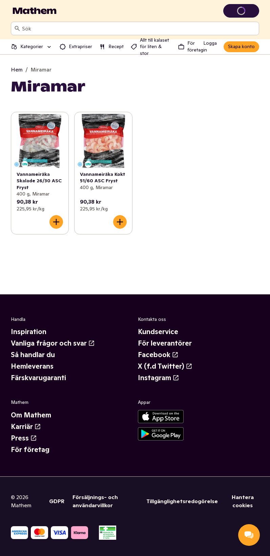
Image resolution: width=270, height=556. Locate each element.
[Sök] (17, 28)
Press (24, 438)
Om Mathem (31, 415)
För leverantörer (165, 343)
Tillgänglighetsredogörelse (182, 501)
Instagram (158, 377)
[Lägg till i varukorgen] (56, 222)
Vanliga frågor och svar (53, 343)
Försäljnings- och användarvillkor (95, 501)
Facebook (158, 354)
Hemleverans (32, 366)
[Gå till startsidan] (34, 11)
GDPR (56, 501)
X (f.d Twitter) (165, 366)
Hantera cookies (243, 501)
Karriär (26, 426)
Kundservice (158, 331)
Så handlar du (33, 354)
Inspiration (28, 331)
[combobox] (139, 28)
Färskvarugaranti (38, 377)
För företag (30, 449)
